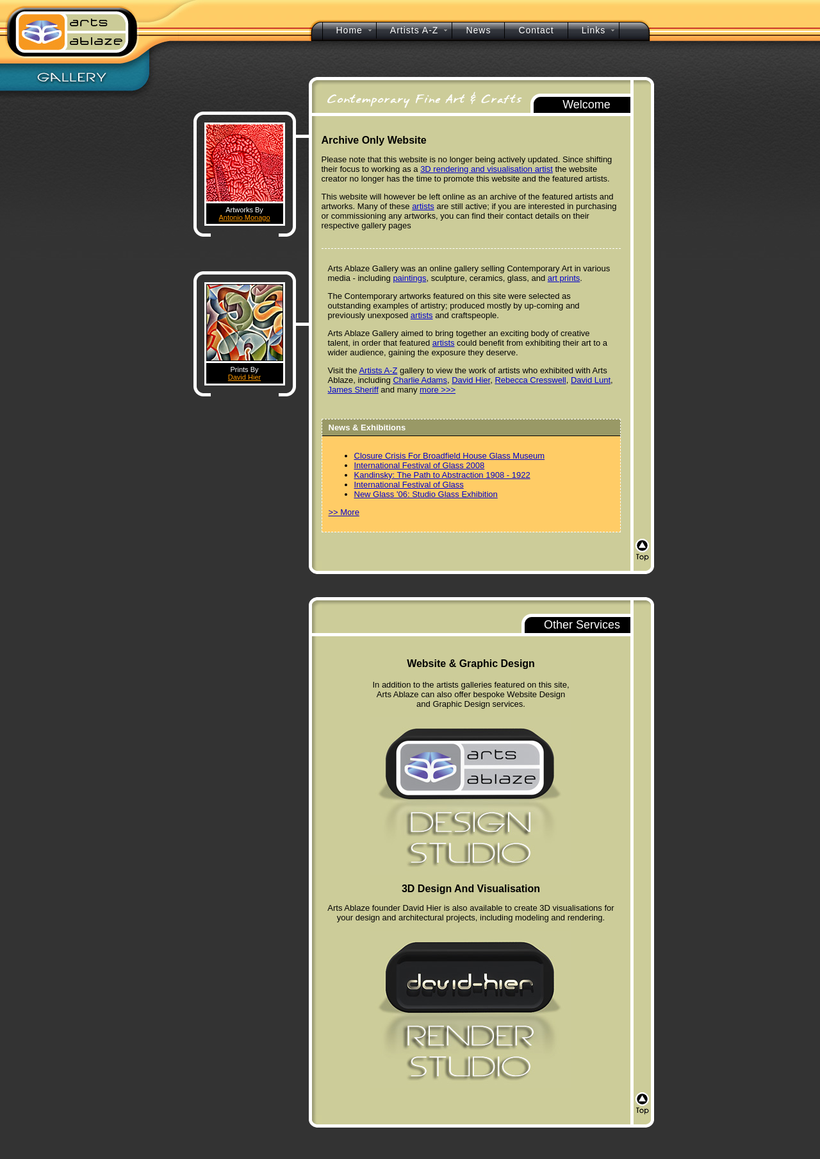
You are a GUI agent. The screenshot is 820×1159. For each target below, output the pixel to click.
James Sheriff (353, 389)
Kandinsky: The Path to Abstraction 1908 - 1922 (442, 475)
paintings (409, 278)
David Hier (244, 377)
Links (594, 30)
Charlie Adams (420, 380)
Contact (536, 30)
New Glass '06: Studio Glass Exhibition (426, 494)
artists (423, 206)
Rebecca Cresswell (530, 380)
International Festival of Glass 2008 (419, 465)
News (478, 30)
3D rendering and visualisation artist (486, 169)
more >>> (437, 389)
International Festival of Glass (409, 484)
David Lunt (591, 380)
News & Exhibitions (367, 427)
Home (349, 30)
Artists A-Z (378, 370)
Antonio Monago (244, 217)
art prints (564, 278)
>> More (344, 512)
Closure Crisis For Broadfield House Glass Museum (449, 456)
